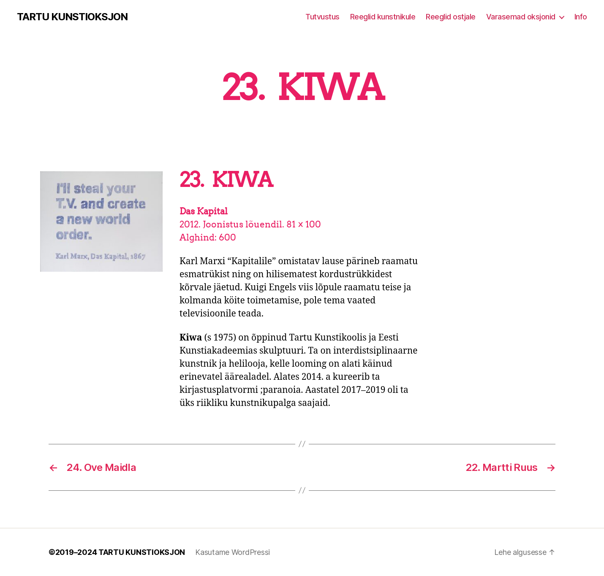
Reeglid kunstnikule (383, 16)
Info (580, 16)
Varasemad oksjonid (520, 16)
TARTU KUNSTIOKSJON (72, 17)
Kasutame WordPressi (232, 552)
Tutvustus (322, 16)
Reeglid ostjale (451, 16)
